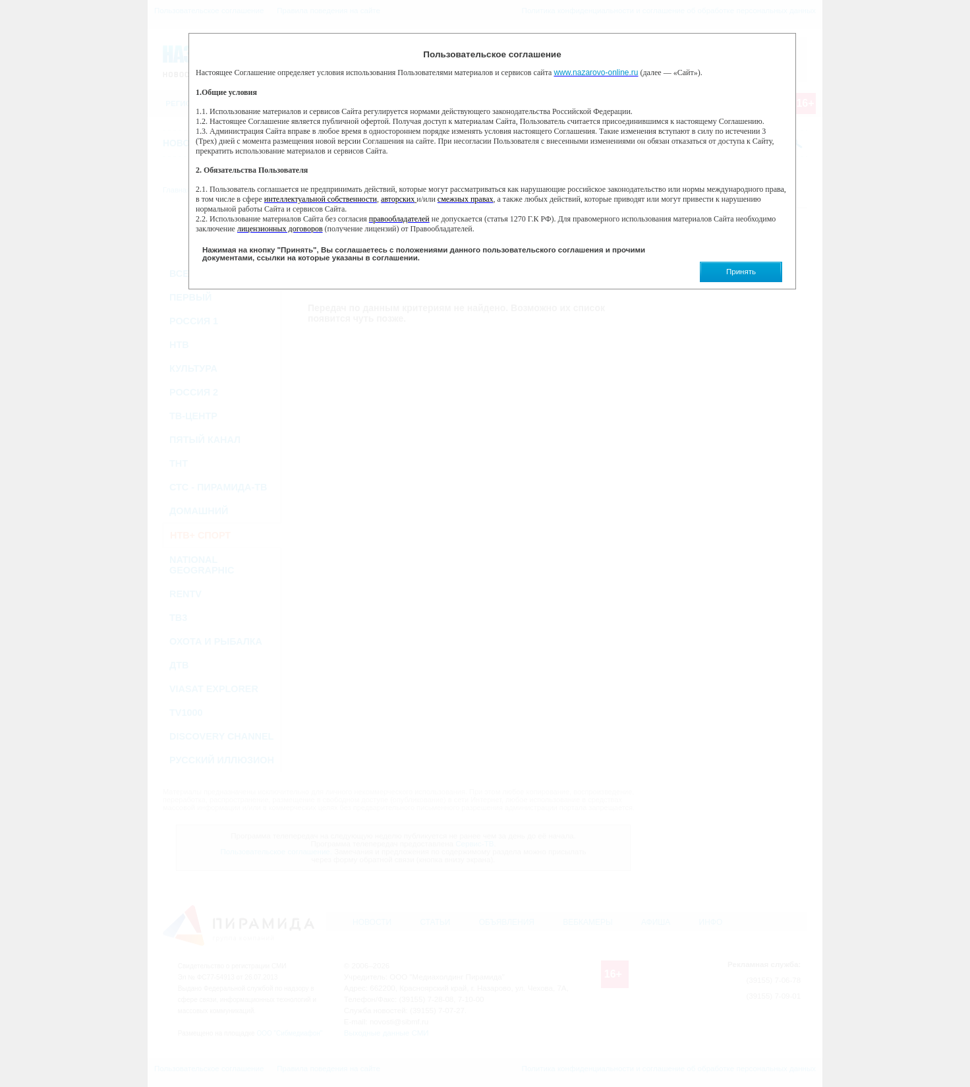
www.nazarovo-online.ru (596, 72)
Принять (741, 272)
